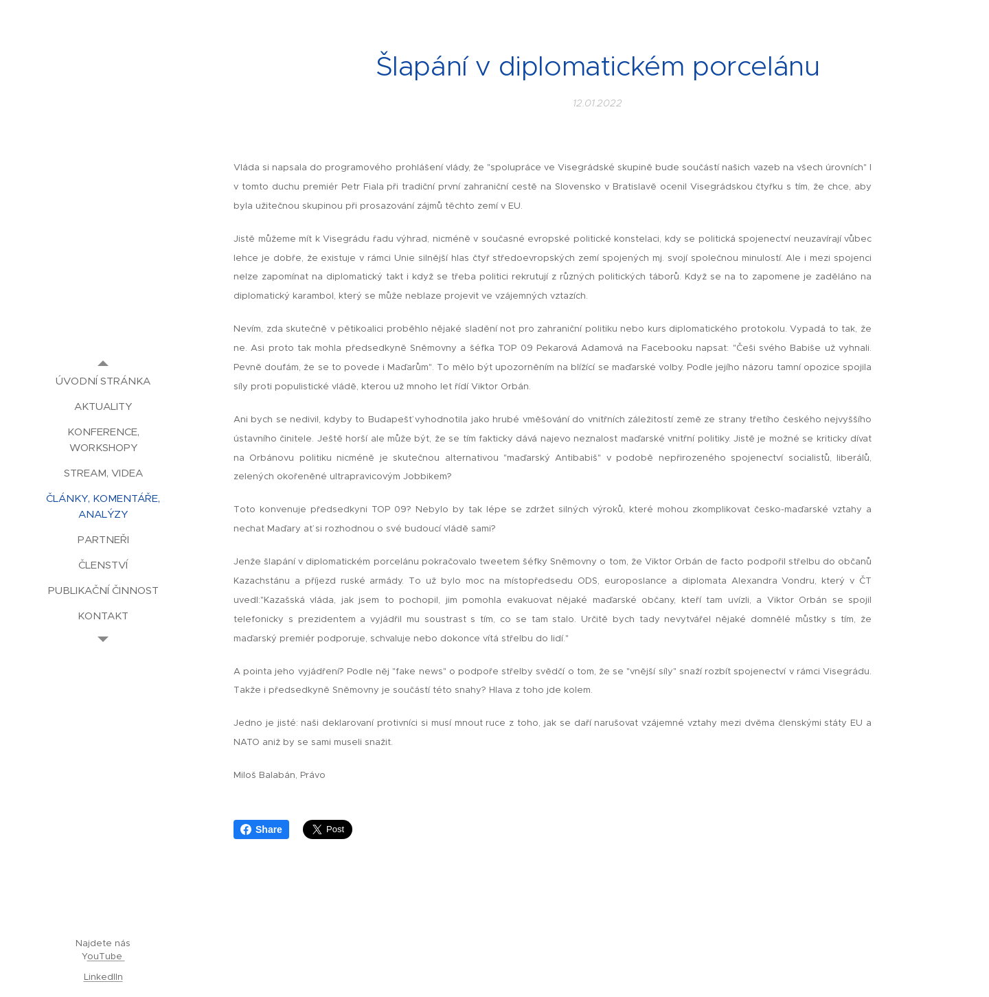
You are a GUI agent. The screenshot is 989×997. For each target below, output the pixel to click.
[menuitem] (103, 381)
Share (261, 829)
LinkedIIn (103, 977)
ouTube (106, 956)
